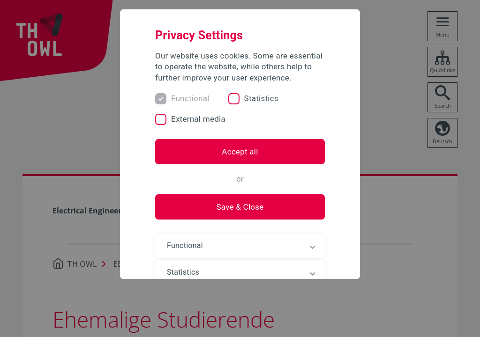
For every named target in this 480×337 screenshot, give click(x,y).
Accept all (240, 151)
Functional (190, 98)
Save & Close (239, 207)
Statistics (261, 98)
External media (198, 119)
